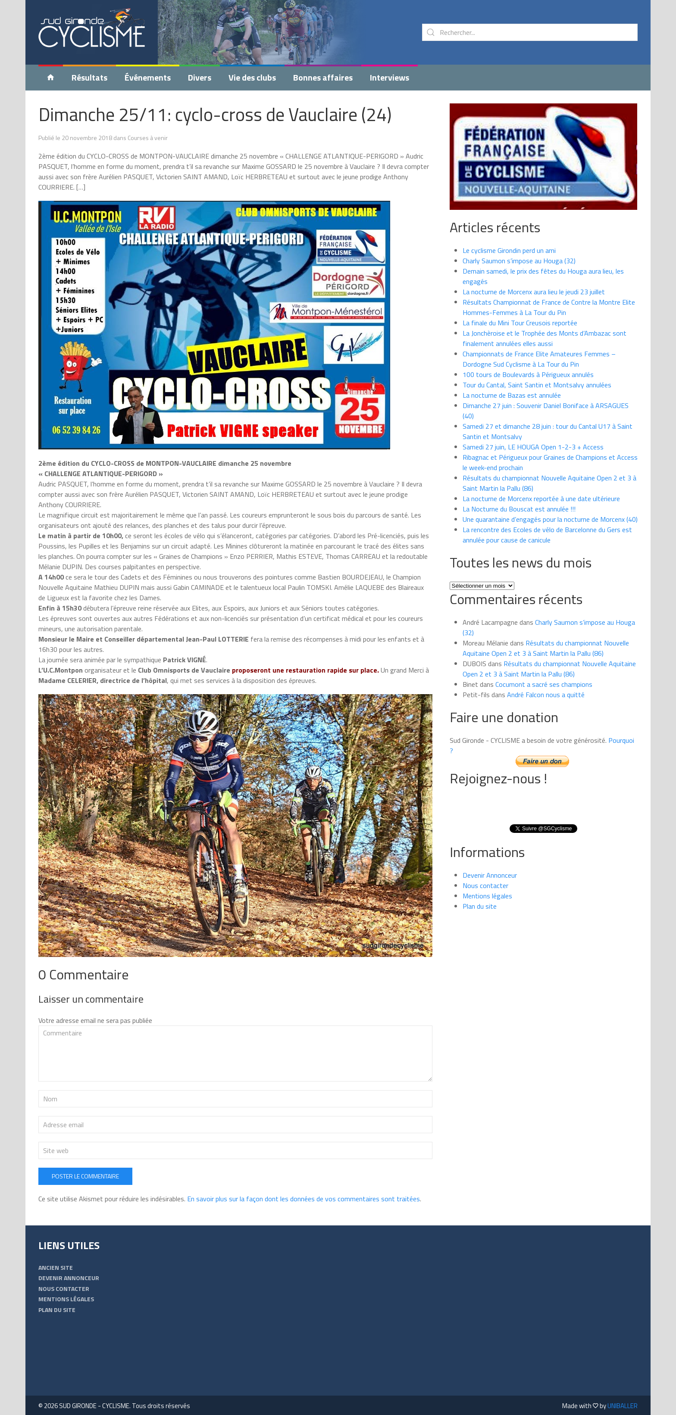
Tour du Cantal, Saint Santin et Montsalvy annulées (537, 385)
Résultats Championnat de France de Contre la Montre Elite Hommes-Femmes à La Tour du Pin (549, 307)
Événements (148, 77)
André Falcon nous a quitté (546, 694)
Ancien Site (55, 1267)
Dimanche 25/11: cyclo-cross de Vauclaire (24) (214, 114)
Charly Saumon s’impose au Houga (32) (519, 261)
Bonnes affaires (323, 77)
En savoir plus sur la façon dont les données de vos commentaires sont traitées (303, 1199)
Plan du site (480, 906)
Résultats (89, 77)
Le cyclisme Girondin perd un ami (509, 250)
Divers (199, 77)
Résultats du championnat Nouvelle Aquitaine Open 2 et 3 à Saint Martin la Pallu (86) (546, 648)
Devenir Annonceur (490, 875)
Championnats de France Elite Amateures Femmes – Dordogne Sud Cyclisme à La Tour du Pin (539, 359)
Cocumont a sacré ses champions (543, 684)
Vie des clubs (252, 77)
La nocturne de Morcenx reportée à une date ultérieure (541, 498)
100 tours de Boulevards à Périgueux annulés (528, 374)
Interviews (389, 77)
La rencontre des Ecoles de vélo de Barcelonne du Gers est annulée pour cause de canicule (547, 534)
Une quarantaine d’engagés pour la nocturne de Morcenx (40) (550, 519)
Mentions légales (487, 896)
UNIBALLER (622, 1406)
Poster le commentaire (85, 1176)
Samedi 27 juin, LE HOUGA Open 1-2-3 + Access (533, 447)
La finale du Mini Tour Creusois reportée (520, 323)
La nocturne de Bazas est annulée (512, 395)
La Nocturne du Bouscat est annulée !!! (519, 509)
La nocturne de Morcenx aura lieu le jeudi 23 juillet (534, 292)
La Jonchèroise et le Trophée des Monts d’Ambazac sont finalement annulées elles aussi (544, 338)
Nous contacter (485, 885)
